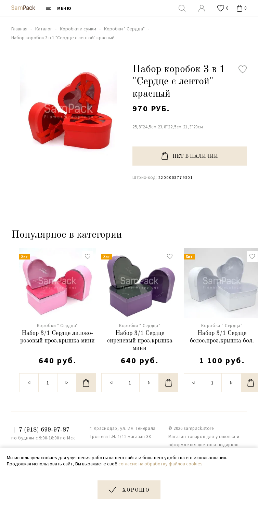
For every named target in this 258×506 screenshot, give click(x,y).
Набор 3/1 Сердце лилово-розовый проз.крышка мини (57, 337)
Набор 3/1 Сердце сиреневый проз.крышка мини (139, 340)
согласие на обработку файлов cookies (160, 464)
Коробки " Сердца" (57, 325)
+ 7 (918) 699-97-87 (40, 430)
